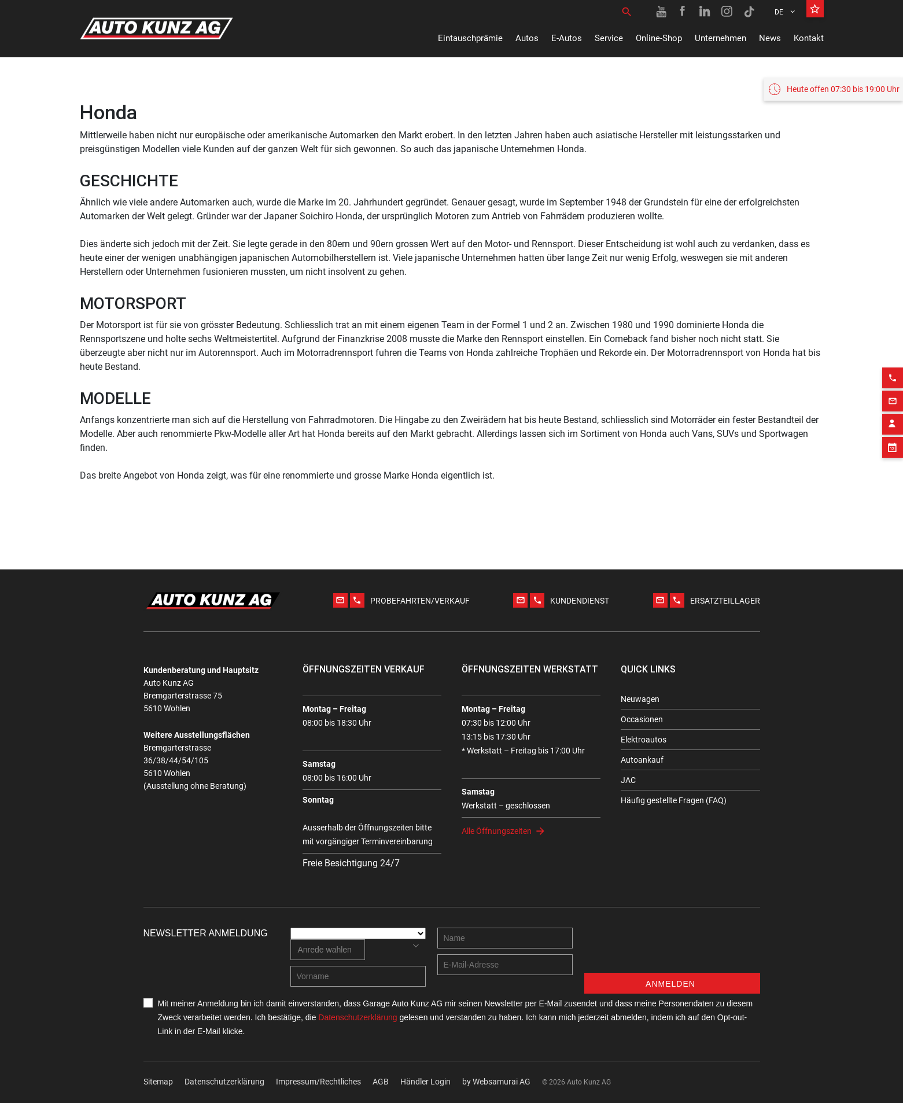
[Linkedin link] (705, 11)
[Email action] (892, 391)
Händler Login (425, 1081)
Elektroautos (643, 739)
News (770, 38)
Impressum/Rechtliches (318, 1081)
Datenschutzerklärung (224, 1081)
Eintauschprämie (470, 38)
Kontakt (809, 38)
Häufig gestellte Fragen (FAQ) (674, 800)
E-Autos (566, 38)
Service (609, 38)
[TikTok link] (749, 11)
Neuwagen (640, 699)
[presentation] (672, 950)
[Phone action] (892, 368)
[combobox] (327, 949)
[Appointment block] (892, 437)
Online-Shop (659, 38)
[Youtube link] (661, 11)
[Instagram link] (727, 11)
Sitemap (158, 1081)
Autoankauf (642, 759)
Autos (527, 38)
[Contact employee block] (892, 414)
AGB (381, 1081)
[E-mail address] (505, 964)
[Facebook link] (683, 11)
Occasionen (642, 719)
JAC (628, 780)
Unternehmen (720, 38)
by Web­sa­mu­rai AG (496, 1081)
